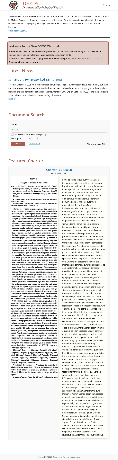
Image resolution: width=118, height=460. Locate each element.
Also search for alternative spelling (30, 134)
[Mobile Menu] (107, 5)
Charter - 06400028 (59, 170)
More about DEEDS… (17, 30)
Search (18, 144)
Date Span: (16, 138)
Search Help (34, 143)
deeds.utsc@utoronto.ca (90, 58)
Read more (13, 98)
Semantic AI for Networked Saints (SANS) (35, 79)
